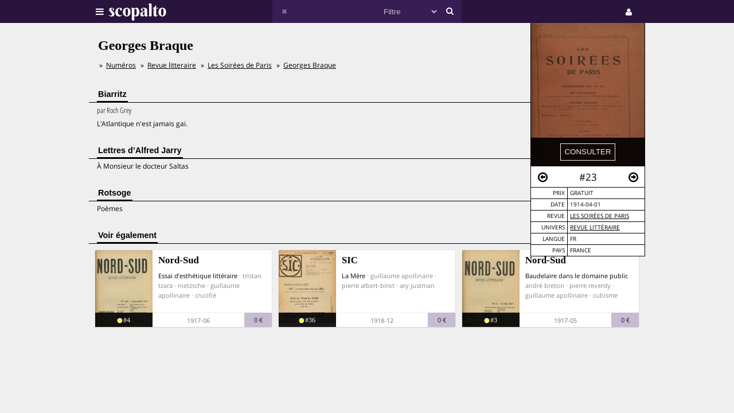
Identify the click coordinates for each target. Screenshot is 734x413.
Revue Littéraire (595, 227)
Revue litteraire (171, 65)
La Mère (353, 275)
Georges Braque (309, 65)
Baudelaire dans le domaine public (576, 275)
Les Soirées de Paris (599, 216)
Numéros (121, 65)
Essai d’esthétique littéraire (197, 275)
